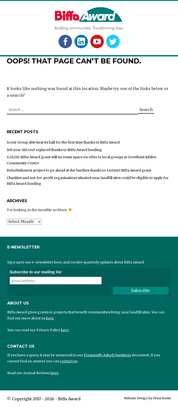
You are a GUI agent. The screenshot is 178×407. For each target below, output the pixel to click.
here (50, 318)
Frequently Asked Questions (107, 355)
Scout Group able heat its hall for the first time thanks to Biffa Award (63, 142)
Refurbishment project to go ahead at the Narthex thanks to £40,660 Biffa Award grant (79, 170)
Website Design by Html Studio (147, 398)
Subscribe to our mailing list (35, 272)
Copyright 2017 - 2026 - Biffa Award (46, 398)
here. (55, 373)
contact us (68, 361)
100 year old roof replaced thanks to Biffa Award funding (54, 150)
